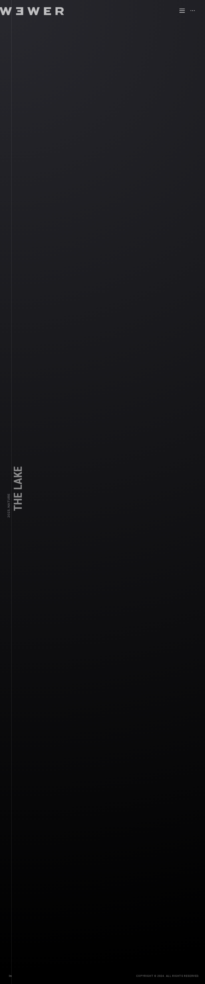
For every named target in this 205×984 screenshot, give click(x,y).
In (9, 975)
